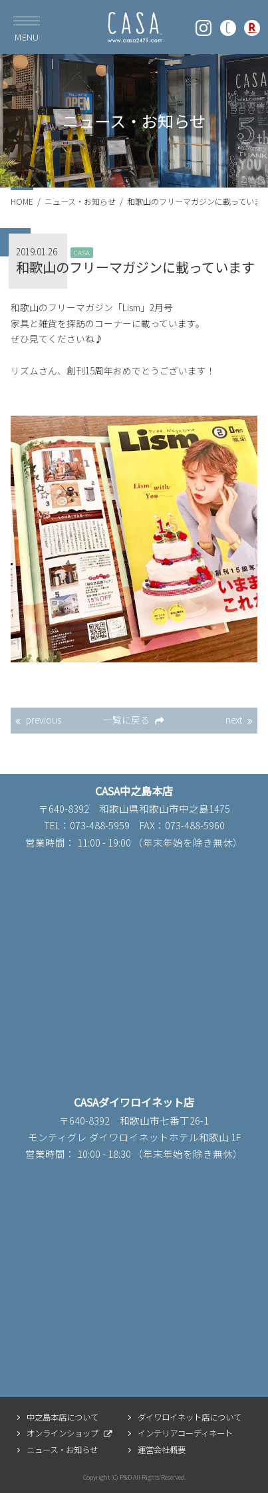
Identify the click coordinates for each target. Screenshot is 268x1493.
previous (43, 719)
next (233, 719)
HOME (22, 201)
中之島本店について (62, 1417)
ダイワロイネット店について (189, 1417)
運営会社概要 (162, 1450)
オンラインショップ (62, 1433)
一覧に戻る (126, 719)
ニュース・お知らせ (80, 201)
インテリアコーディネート (185, 1433)
